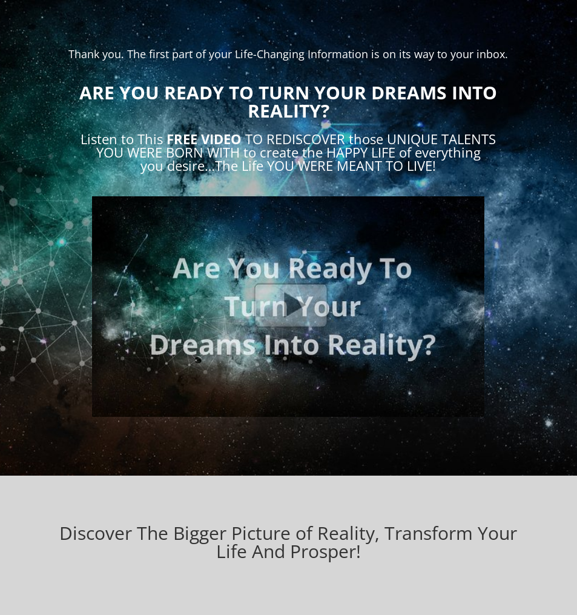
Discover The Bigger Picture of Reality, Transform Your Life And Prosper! (288, 541)
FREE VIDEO (204, 139)
